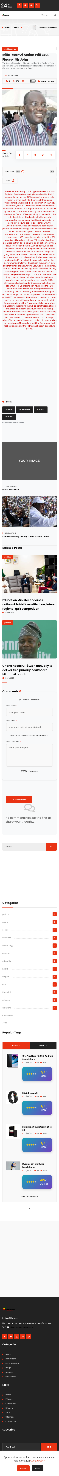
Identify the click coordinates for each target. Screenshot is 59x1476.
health (5, 968)
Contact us (11, 1421)
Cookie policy (37, 1460)
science (6, 1000)
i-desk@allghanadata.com (21, 1327)
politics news (10, 49)
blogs (8, 1367)
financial (6, 992)
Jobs (4, 1022)
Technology (24, 409)
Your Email (11, 720)
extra (4, 984)
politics (50, 81)
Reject (37, 1468)
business (6, 937)
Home (7, 27)
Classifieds (7, 1015)
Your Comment (13, 741)
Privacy (9, 1399)
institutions (11, 1358)
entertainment (13, 1363)
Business (40, 409)
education (7, 961)
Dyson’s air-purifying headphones (33, 1165)
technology (7, 945)
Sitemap (10, 1417)
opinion (5, 953)
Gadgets (16, 1045)
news (16, 27)
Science (9, 409)
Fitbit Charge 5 (30, 1093)
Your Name (11, 705)
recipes (9, 1372)
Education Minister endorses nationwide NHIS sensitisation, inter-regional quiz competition (28, 604)
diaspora (6, 1007)
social (5, 930)
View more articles (29, 1196)
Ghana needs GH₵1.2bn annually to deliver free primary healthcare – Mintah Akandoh (27, 670)
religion (5, 976)
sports (5, 922)
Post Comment (20, 799)
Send (49, 1447)
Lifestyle (9, 417)
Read (32, 81)
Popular (43, 1045)
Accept (23, 1468)
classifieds (11, 1376)
